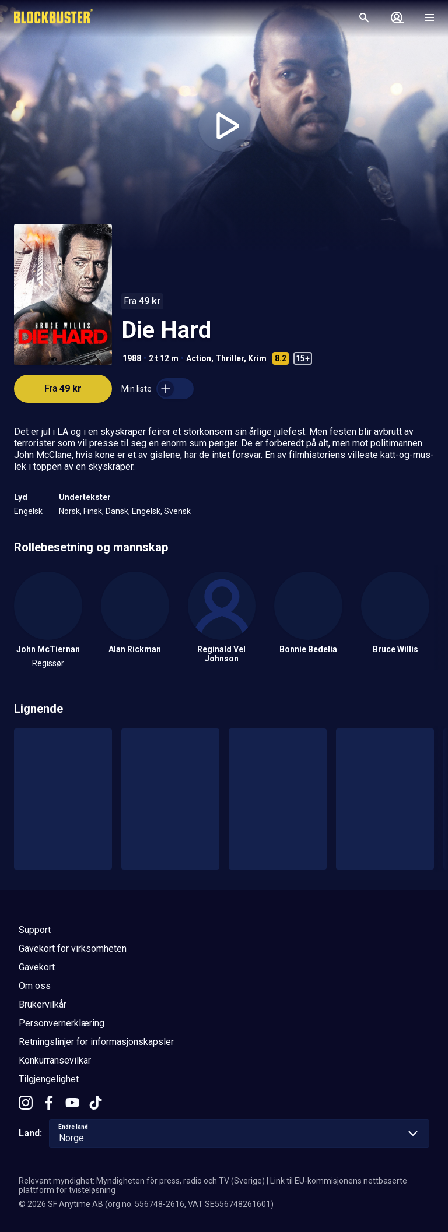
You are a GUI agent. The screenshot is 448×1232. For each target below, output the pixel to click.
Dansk (117, 511)
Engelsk (28, 511)
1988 (132, 358)
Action (198, 358)
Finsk (92, 511)
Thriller (229, 358)
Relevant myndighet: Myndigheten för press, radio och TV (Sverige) (142, 1180)
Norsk (69, 511)
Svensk (177, 511)
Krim (257, 358)
